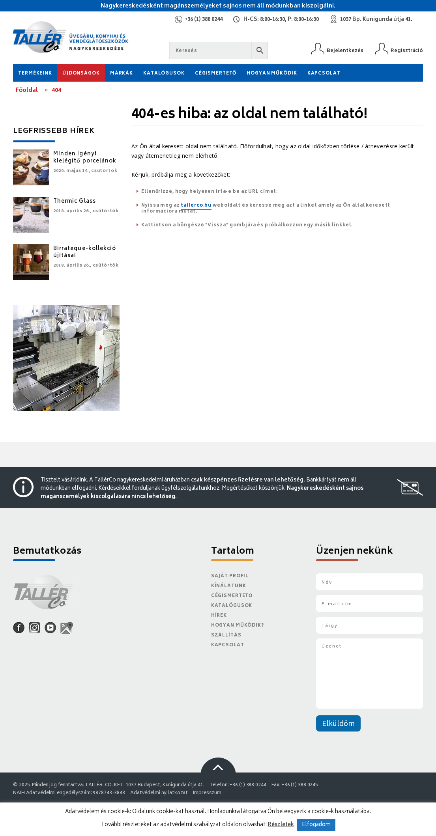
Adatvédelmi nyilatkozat (159, 793)
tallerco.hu (196, 205)
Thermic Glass (74, 201)
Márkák (121, 73)
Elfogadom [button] (316, 825)
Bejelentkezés (345, 50)
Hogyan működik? (237, 625)
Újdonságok (81, 73)
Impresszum (207, 793)
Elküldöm (338, 724)
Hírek (219, 616)
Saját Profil (230, 576)
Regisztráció (407, 50)
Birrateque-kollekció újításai (84, 252)
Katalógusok (164, 73)
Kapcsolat (324, 73)
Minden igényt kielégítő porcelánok (84, 158)
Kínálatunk (228, 586)
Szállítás (226, 635)
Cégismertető (216, 73)
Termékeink (35, 73)
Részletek (281, 825)
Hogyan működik (272, 73)
